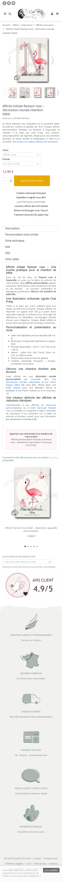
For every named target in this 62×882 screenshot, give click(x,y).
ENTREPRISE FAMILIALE (31, 826)
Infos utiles (12, 259)
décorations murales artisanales (23, 381)
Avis (7, 247)
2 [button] (28, 546)
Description (12, 228)
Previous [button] (4, 93)
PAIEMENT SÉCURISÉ (31, 750)
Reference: (7, 118)
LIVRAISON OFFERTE (31, 711)
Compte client (50, 858)
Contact (37, 858)
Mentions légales (14, 863)
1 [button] (25, 546)
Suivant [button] (53, 60)
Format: (6, 159)
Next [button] (58, 93)
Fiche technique (14, 241)
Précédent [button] (10, 60)
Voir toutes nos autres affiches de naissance (35, 141)
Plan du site (40, 863)
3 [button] (31, 546)
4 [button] (34, 546)
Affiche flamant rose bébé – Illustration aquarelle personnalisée (31, 529)
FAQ (7, 253)
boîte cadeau (13, 387)
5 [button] (37, 546)
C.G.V (28, 863)
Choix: (5, 150)
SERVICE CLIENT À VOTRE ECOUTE (31, 788)
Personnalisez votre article (21, 234)
